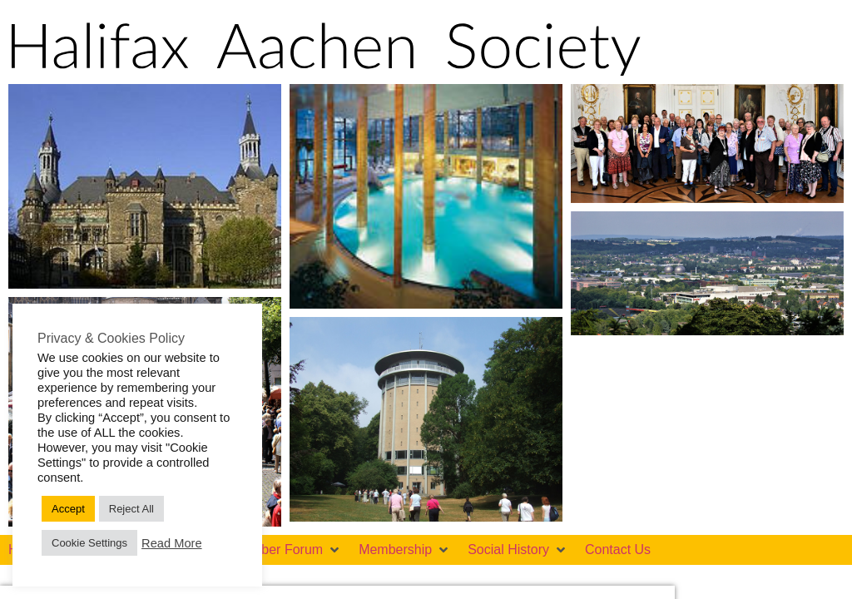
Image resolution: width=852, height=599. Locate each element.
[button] (287, 550)
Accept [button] (68, 508)
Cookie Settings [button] (89, 543)
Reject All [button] (131, 508)
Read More (171, 543)
